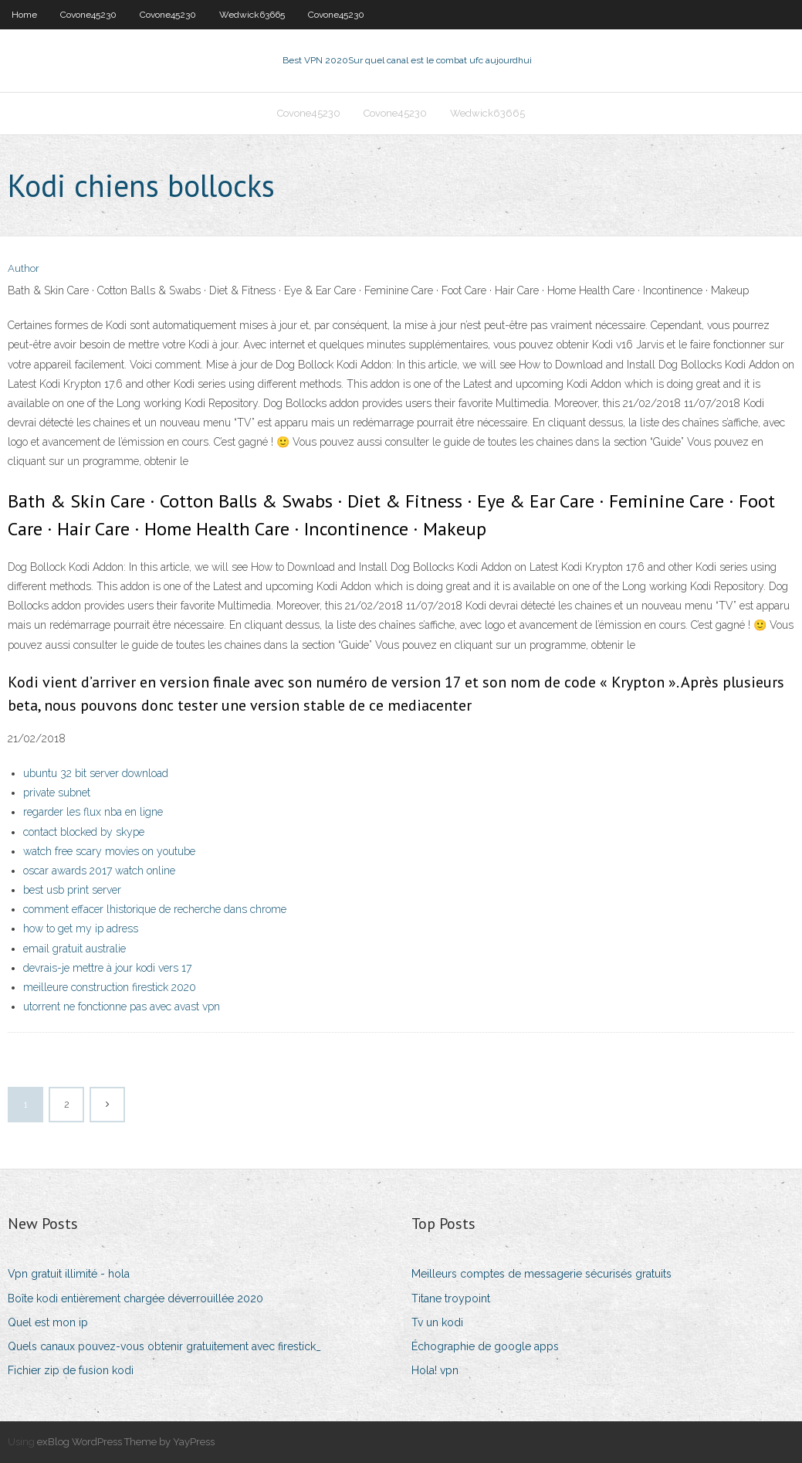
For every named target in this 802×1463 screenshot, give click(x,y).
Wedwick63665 (252, 14)
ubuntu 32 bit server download (95, 773)
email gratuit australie (74, 948)
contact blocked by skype (83, 832)
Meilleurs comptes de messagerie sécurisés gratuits (541, 1274)
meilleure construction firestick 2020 (109, 987)
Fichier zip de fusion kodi (71, 1370)
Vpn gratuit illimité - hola (69, 1274)
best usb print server (72, 890)
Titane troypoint (450, 1298)
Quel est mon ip (48, 1322)
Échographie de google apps (485, 1346)
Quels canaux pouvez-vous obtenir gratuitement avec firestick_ (164, 1346)
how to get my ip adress (80, 928)
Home (24, 14)
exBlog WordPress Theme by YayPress (126, 1442)
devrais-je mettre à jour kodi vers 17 (107, 968)
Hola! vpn (435, 1370)
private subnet (56, 792)
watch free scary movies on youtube (109, 851)
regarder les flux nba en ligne (93, 812)
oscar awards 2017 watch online (99, 870)
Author (23, 268)
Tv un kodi (437, 1322)
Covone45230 (88, 14)
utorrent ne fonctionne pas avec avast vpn (121, 1006)
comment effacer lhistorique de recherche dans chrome (154, 909)
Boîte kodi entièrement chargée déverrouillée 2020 (135, 1298)
